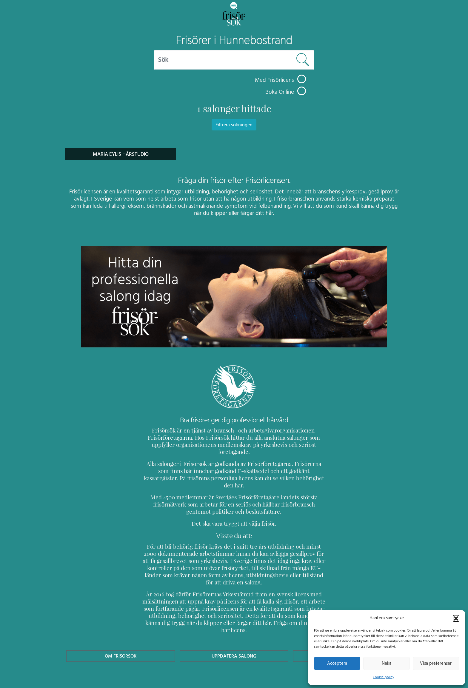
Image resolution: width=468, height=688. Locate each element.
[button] (456, 618)
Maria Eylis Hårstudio (121, 154)
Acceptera (337, 663)
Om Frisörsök (120, 627)
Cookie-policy (383, 677)
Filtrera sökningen (234, 125)
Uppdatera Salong (234, 627)
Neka (386, 663)
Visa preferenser (436, 663)
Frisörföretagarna (164, 437)
